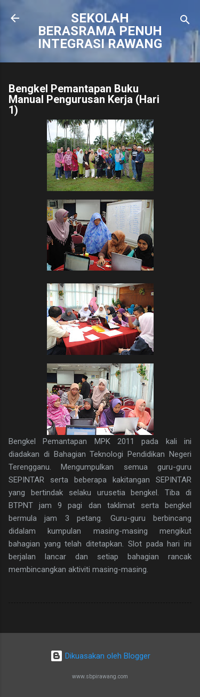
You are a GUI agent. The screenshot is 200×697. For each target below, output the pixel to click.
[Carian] (185, 21)
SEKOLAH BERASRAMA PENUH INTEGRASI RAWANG (100, 31)
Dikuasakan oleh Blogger (100, 656)
